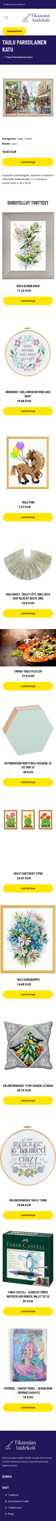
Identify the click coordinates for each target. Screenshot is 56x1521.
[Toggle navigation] (6, 18)
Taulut (28, 138)
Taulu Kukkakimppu (28, 979)
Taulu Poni (28, 502)
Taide (20, 138)
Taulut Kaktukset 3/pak (28, 873)
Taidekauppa (14, 31)
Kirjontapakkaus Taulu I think (28, 1200)
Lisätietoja (28, 162)
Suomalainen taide (18, 1501)
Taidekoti (13, 1495)
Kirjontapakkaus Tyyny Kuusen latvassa (28, 1085)
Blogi (11, 1513)
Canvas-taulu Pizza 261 (28, 671)
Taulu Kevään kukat (28, 286)
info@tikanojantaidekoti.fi (14, 4)
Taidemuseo (15, 1507)
